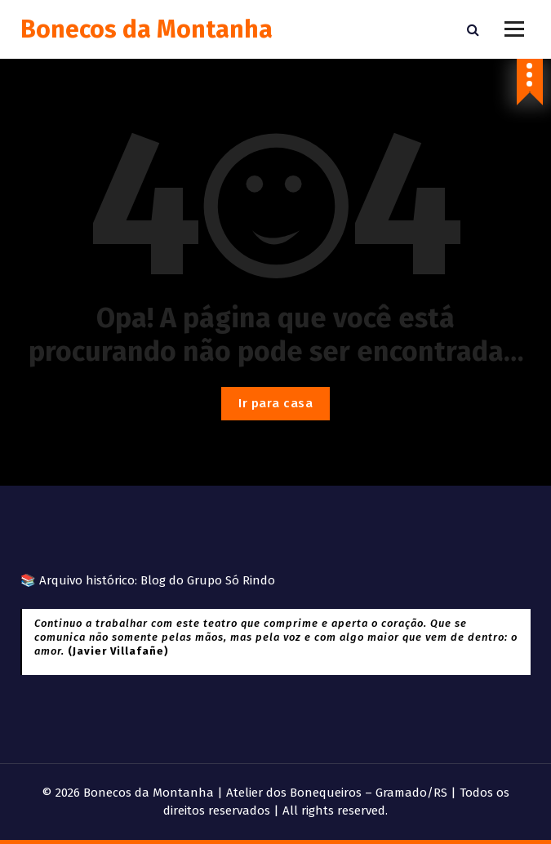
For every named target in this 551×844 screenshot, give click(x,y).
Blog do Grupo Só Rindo (207, 580)
